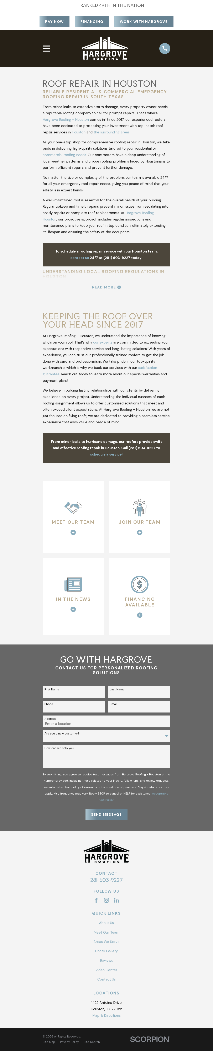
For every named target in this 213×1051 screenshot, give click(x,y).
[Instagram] (106, 900)
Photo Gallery (106, 951)
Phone (49, 704)
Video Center (106, 970)
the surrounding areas (112, 132)
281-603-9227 (106, 880)
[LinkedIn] (116, 900)
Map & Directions (106, 1015)
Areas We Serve (106, 941)
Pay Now (54, 21)
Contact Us (106, 979)
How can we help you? (60, 748)
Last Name (117, 689)
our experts (102, 342)
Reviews (106, 960)
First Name (52, 689)
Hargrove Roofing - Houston (66, 119)
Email (113, 704)
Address (50, 719)
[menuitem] (49, 1042)
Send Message (106, 814)
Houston (78, 132)
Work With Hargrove (144, 21)
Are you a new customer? (62, 733)
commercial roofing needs (64, 155)
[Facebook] (96, 900)
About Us (106, 922)
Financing (91, 21)
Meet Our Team (106, 932)
